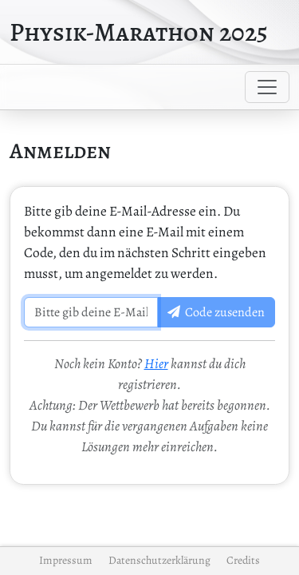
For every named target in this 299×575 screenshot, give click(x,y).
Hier (156, 363)
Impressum (65, 560)
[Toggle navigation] (267, 87)
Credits (243, 560)
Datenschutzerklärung (159, 560)
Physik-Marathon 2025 (139, 32)
